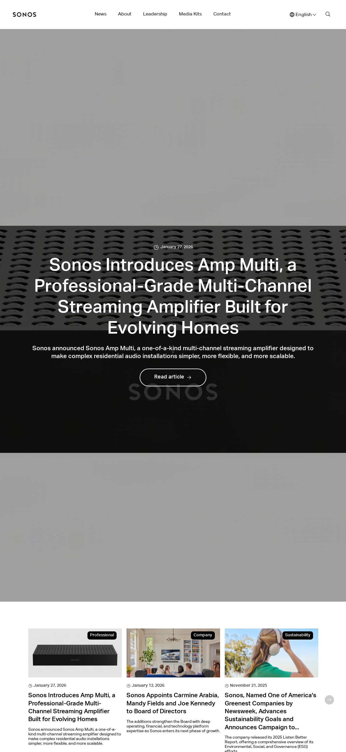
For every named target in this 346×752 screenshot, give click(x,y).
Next (329, 700)
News (100, 14)
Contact (222, 14)
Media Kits (190, 14)
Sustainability (297, 635)
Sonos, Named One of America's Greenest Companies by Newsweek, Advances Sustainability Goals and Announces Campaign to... (270, 712)
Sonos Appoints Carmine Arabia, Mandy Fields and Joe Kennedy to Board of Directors (173, 704)
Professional (102, 635)
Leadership (155, 14)
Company (203, 635)
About (124, 14)
